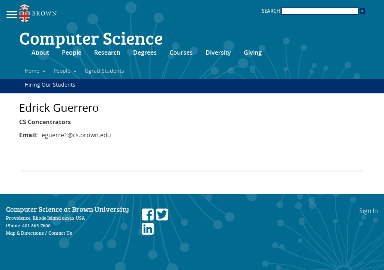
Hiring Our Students (50, 84)
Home (32, 70)
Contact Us (60, 233)
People (71, 52)
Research (107, 52)
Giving (253, 52)
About (40, 52)
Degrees (145, 52)
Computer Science (91, 37)
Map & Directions (25, 233)
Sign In (368, 211)
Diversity (218, 52)
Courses (181, 52)
